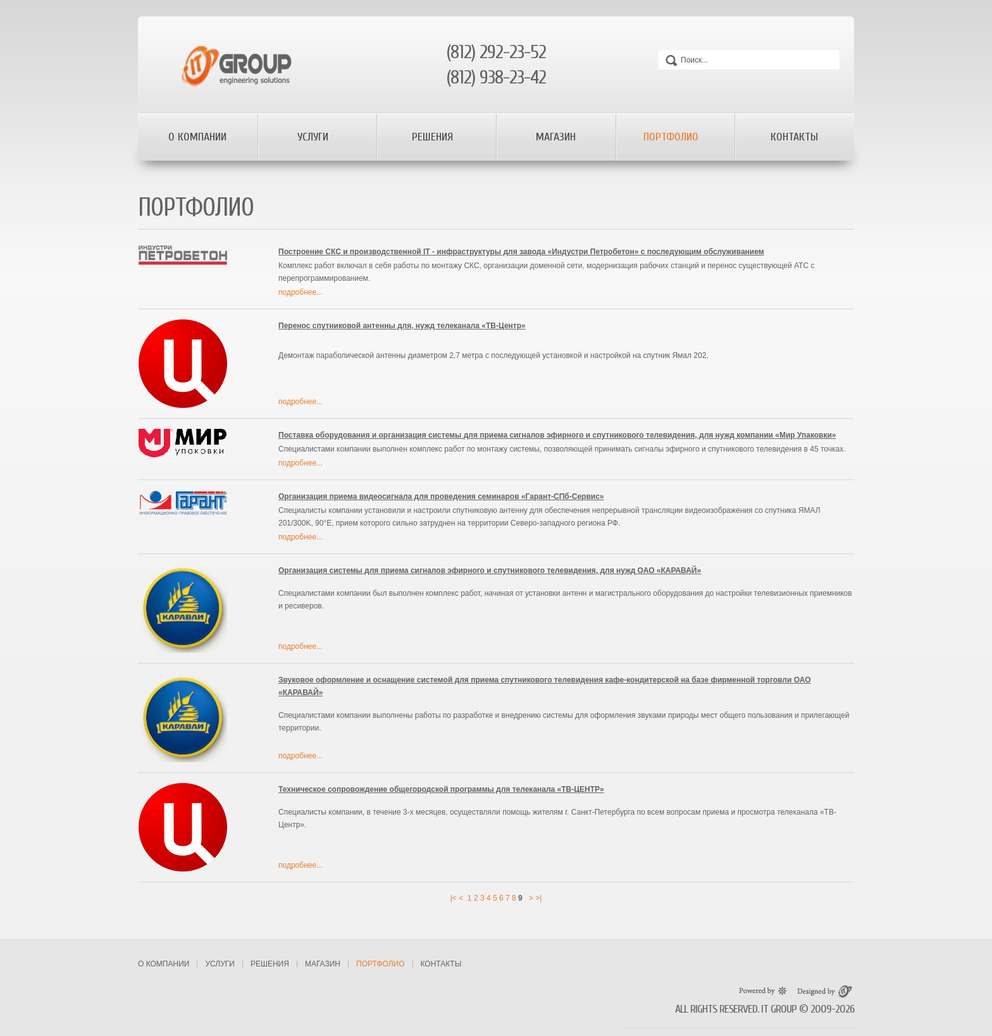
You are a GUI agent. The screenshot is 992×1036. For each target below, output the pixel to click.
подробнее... (300, 292)
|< (453, 898)
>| (538, 898)
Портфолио (672, 137)
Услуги (314, 137)
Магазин (556, 137)
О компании (197, 137)
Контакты (794, 137)
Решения (434, 137)
